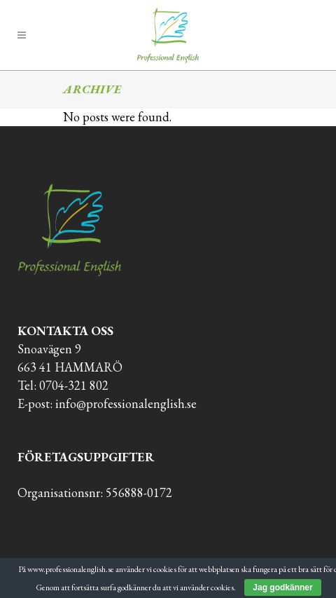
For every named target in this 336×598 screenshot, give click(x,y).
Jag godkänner (282, 587)
